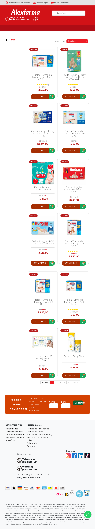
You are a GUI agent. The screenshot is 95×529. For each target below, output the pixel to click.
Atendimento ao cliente (17, 3)
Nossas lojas (40, 3)
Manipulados (11, 429)
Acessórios (10, 440)
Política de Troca (35, 432)
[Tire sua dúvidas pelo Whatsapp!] (87, 514)
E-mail (64, 402)
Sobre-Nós (32, 443)
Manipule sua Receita (37, 437)
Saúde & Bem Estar (14, 434)
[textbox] (68, 13)
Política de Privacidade (38, 429)
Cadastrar (79, 403)
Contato (31, 446)
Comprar (40, 96)
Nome (52, 402)
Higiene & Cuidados (14, 437)
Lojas (29, 440)
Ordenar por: (60, 41)
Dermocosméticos (14, 432)
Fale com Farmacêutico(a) (39, 434)
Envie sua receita (60, 3)
